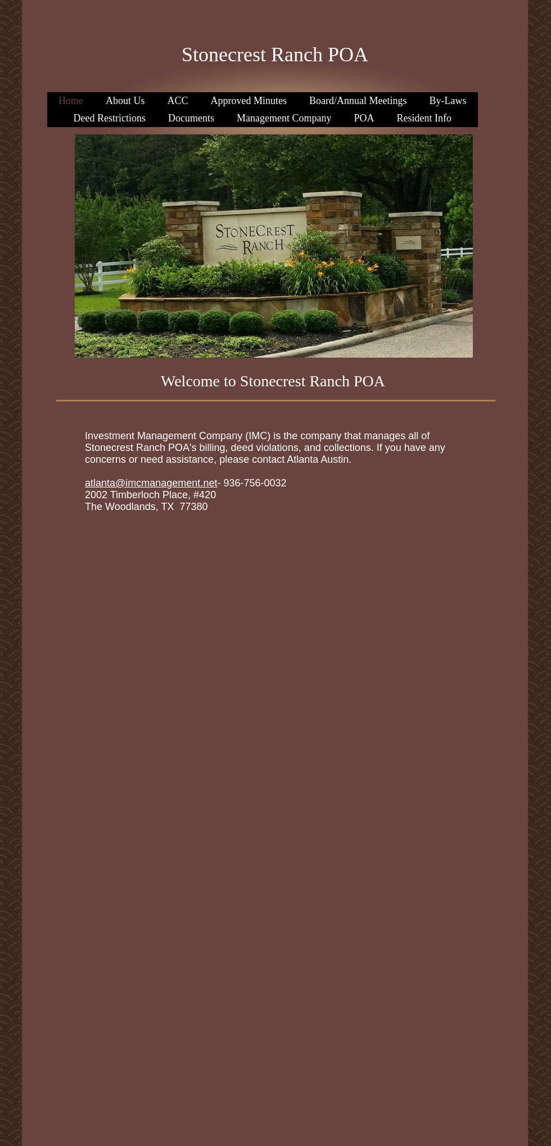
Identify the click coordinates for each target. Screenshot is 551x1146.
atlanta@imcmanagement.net (151, 483)
